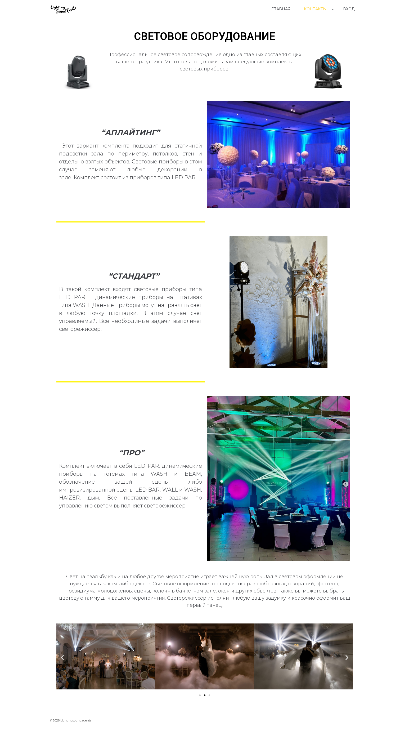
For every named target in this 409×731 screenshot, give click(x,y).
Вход (349, 9)
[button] (62, 657)
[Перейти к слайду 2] (204, 695)
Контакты (315, 9)
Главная (281, 9)
